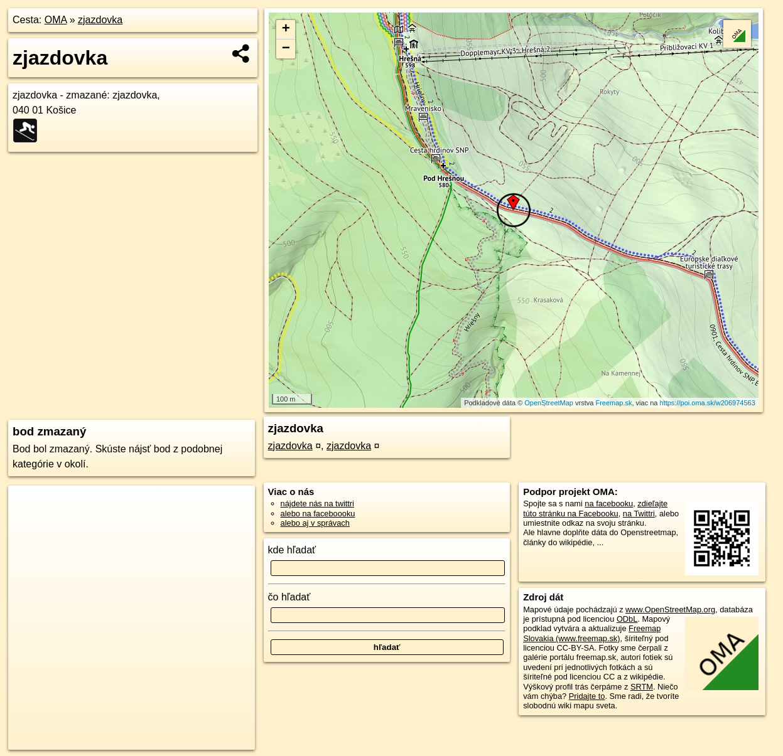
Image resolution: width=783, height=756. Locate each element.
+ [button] (286, 29)
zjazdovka (100, 19)
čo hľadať (289, 597)
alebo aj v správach (315, 523)
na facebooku (609, 503)
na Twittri (639, 513)
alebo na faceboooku (318, 513)
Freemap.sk (613, 403)
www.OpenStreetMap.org (670, 609)
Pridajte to (587, 696)
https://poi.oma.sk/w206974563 (707, 403)
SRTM (641, 686)
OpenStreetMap (548, 403)
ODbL (627, 619)
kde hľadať (292, 550)
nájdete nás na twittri (317, 503)
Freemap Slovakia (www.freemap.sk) (592, 633)
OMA (56, 19)
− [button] (286, 49)
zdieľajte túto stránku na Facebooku (595, 508)
